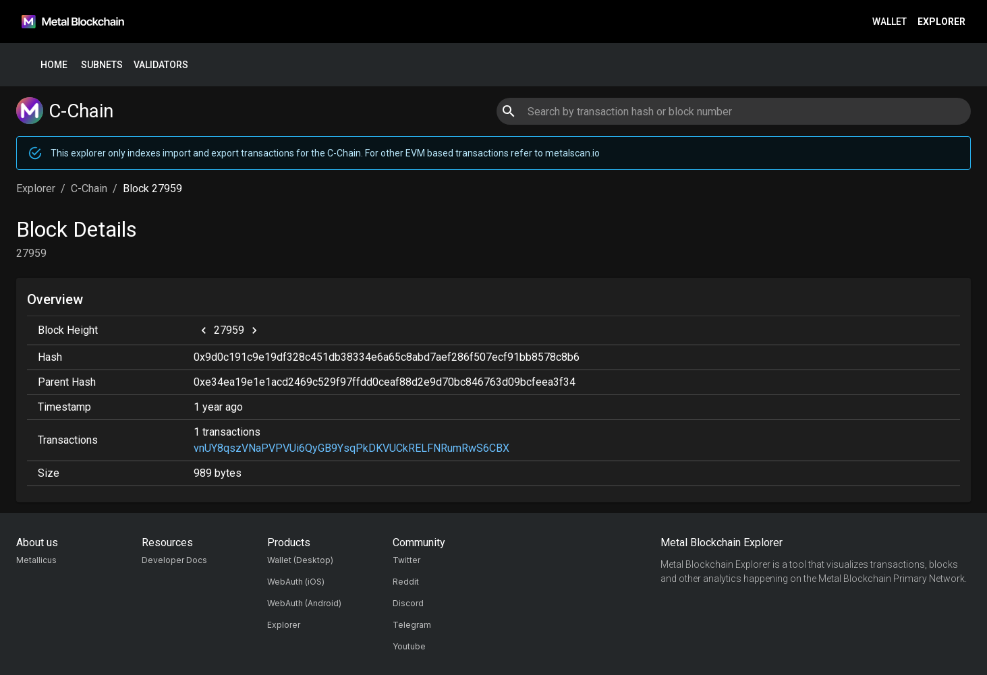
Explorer (941, 21)
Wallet (889, 21)
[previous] (204, 330)
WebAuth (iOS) (296, 582)
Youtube (409, 646)
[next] (254, 330)
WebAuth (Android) (304, 603)
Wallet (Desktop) (300, 560)
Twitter (406, 560)
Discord (408, 603)
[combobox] (733, 111)
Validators (161, 65)
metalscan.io (572, 153)
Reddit (406, 582)
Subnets (102, 65)
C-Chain (89, 188)
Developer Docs (174, 560)
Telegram (412, 625)
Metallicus (36, 560)
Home (54, 65)
